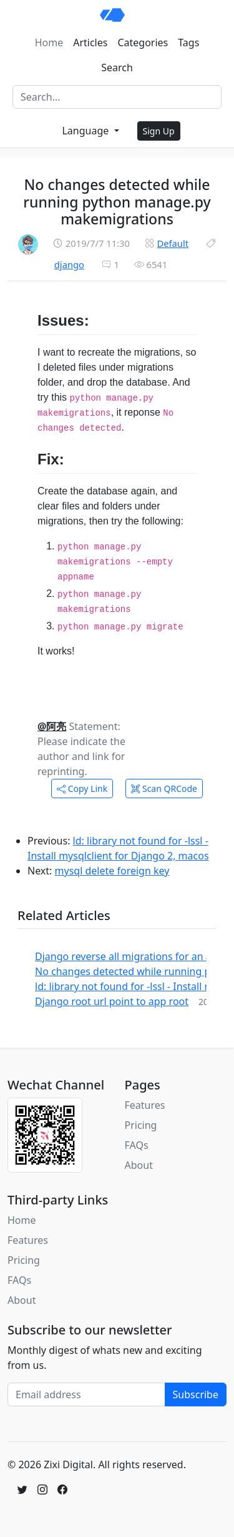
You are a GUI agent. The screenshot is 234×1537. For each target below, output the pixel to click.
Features (145, 1105)
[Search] (117, 97)
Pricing (141, 1125)
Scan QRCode (164, 788)
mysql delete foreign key (112, 871)
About (139, 1165)
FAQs (137, 1145)
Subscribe (195, 1394)
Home (49, 42)
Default (173, 243)
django (69, 264)
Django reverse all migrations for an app (129, 956)
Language (86, 131)
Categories (142, 42)
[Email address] (86, 1394)
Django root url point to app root (111, 1001)
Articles (90, 42)
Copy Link (82, 788)
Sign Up (159, 131)
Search (117, 67)
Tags (188, 42)
